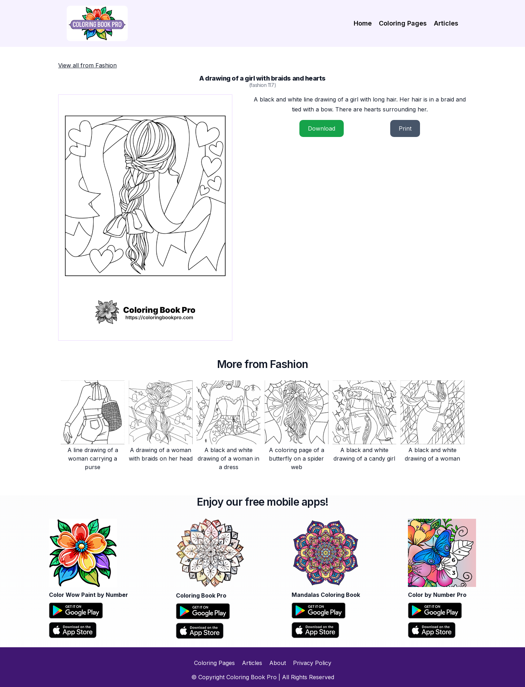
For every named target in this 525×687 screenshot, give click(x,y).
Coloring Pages (403, 23)
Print (405, 128)
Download (321, 128)
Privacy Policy (312, 662)
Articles (446, 23)
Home (363, 23)
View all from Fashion (87, 65)
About (277, 662)
